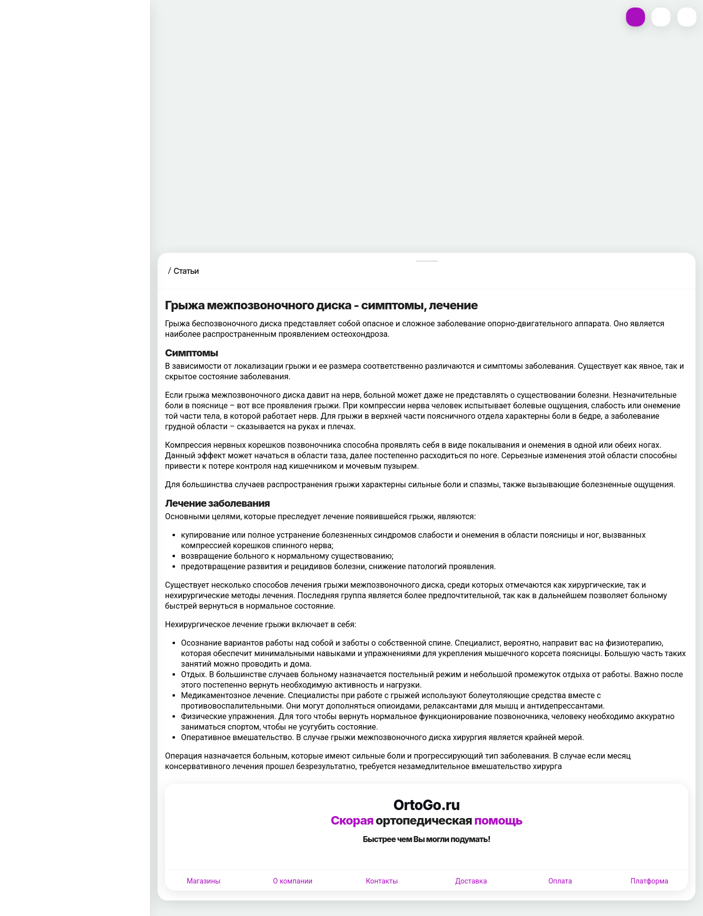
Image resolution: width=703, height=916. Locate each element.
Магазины (203, 881)
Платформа (649, 881)
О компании (292, 881)
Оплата (560, 881)
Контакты (382, 881)
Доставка (471, 881)
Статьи (186, 271)
